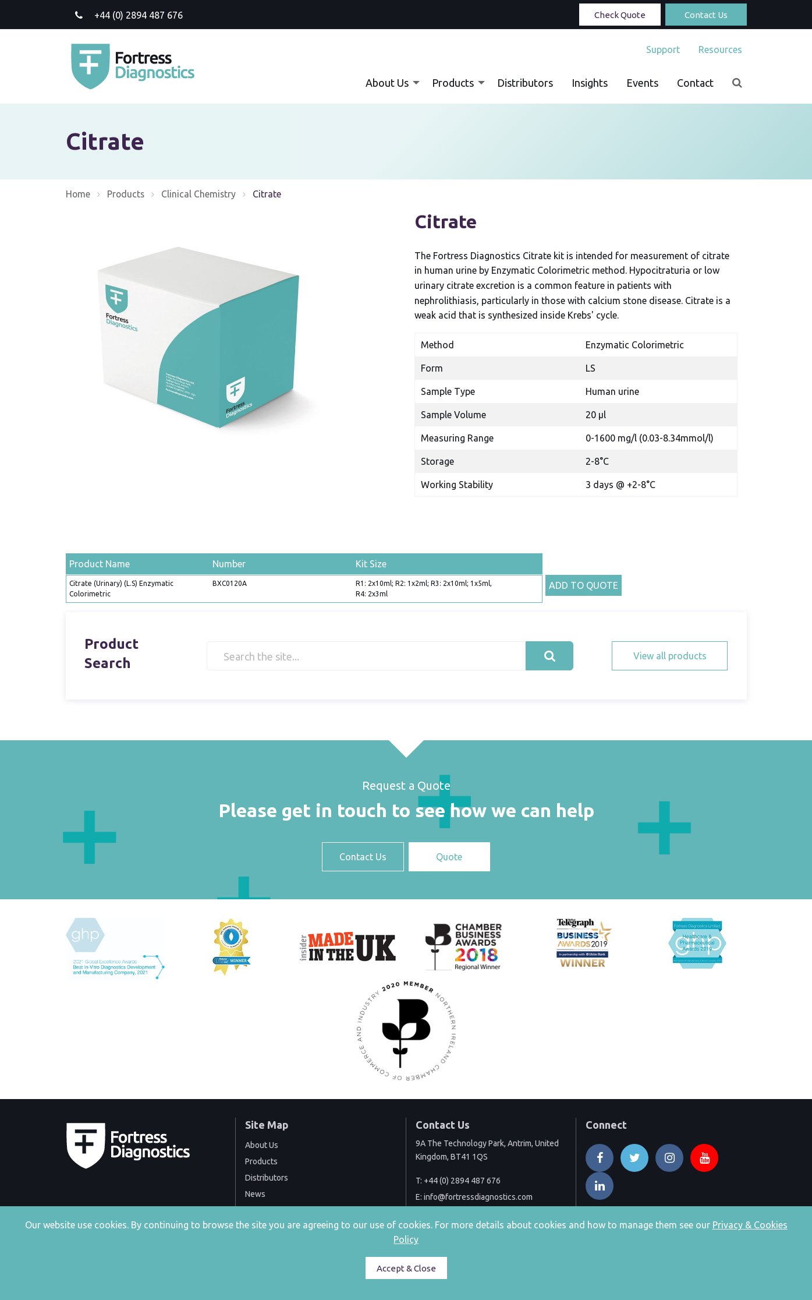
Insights (590, 83)
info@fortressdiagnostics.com (478, 1197)
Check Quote (620, 15)
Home (78, 194)
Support (663, 49)
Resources (720, 49)
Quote (449, 857)
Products (453, 83)
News (255, 1194)
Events (642, 83)
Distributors (525, 83)
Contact (695, 83)
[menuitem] (663, 49)
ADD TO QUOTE (583, 585)
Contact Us (706, 15)
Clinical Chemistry (200, 194)
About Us (387, 83)
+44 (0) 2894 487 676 (462, 1180)
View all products (670, 656)
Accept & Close (406, 1268)
